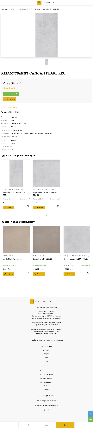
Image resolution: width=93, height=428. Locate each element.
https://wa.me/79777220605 (90, 419)
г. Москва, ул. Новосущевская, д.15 (47, 405)
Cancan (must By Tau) (15, 189)
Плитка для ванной (46, 371)
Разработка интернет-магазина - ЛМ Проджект (46, 340)
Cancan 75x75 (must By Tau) (79, 255)
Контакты (46, 365)
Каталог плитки (46, 346)
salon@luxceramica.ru (48, 401)
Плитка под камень (46, 378)
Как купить (46, 350)
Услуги (46, 354)
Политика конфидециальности (46, 307)
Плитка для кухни (46, 374)
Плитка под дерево (46, 382)
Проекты (47, 357)
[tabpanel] (16, 184)
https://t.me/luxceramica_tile (90, 414)
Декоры (46, 389)
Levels (11, 255)
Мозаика (46, 386)
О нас (46, 361)
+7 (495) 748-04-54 (47, 396)
